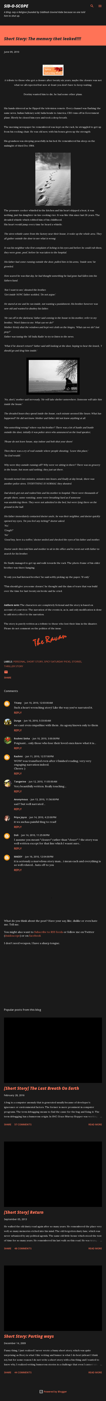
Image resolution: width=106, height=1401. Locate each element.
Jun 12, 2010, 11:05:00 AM (43, 781)
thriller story (13, 666)
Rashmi (18, 756)
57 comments (23, 1124)
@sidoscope (12, 935)
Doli (16, 835)
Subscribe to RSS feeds (48, 932)
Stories (76, 661)
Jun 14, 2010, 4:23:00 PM (42, 817)
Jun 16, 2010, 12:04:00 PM (39, 856)
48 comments (23, 1248)
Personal (19, 661)
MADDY (18, 856)
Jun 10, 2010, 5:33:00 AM (37, 720)
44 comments (23, 1372)
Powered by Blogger (53, 1391)
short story (35, 661)
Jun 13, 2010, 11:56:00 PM (44, 799)
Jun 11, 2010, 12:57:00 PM (39, 756)
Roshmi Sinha (22, 738)
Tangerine (20, 781)
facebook (35, 935)
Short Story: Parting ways (29, 1336)
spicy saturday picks (57, 661)
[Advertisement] (53, 973)
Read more (95, 1124)
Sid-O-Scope (16, 6)
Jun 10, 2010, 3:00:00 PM (46, 738)
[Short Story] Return (24, 1212)
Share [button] (7, 677)
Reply (18, 713)
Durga (17, 720)
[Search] (92, 6)
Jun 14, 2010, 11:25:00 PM (35, 835)
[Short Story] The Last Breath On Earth (41, 1088)
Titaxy (18, 702)
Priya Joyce (20, 817)
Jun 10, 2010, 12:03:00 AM (38, 702)
